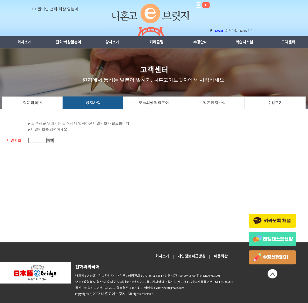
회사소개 (24, 42)
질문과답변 (32, 103)
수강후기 (275, 103)
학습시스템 (244, 42)
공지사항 (93, 103)
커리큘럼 (156, 42)
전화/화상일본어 (68, 42)
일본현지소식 (214, 103)
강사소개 (112, 42)
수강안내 (200, 42)
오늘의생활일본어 (154, 103)
